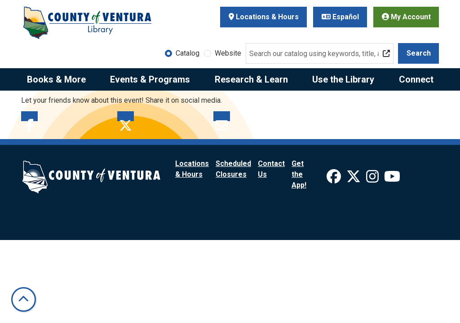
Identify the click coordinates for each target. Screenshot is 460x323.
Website (228, 53)
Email (221, 116)
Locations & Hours (264, 17)
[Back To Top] (23, 299)
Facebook (29, 116)
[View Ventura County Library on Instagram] (373, 179)
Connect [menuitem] (416, 79)
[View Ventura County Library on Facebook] (335, 179)
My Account (406, 17)
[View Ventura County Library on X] (354, 179)
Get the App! (299, 174)
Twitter (125, 116)
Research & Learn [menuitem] (251, 79)
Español (340, 17)
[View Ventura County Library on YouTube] (392, 179)
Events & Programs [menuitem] (150, 79)
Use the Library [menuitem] (343, 79)
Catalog (187, 53)
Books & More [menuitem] (56, 79)
